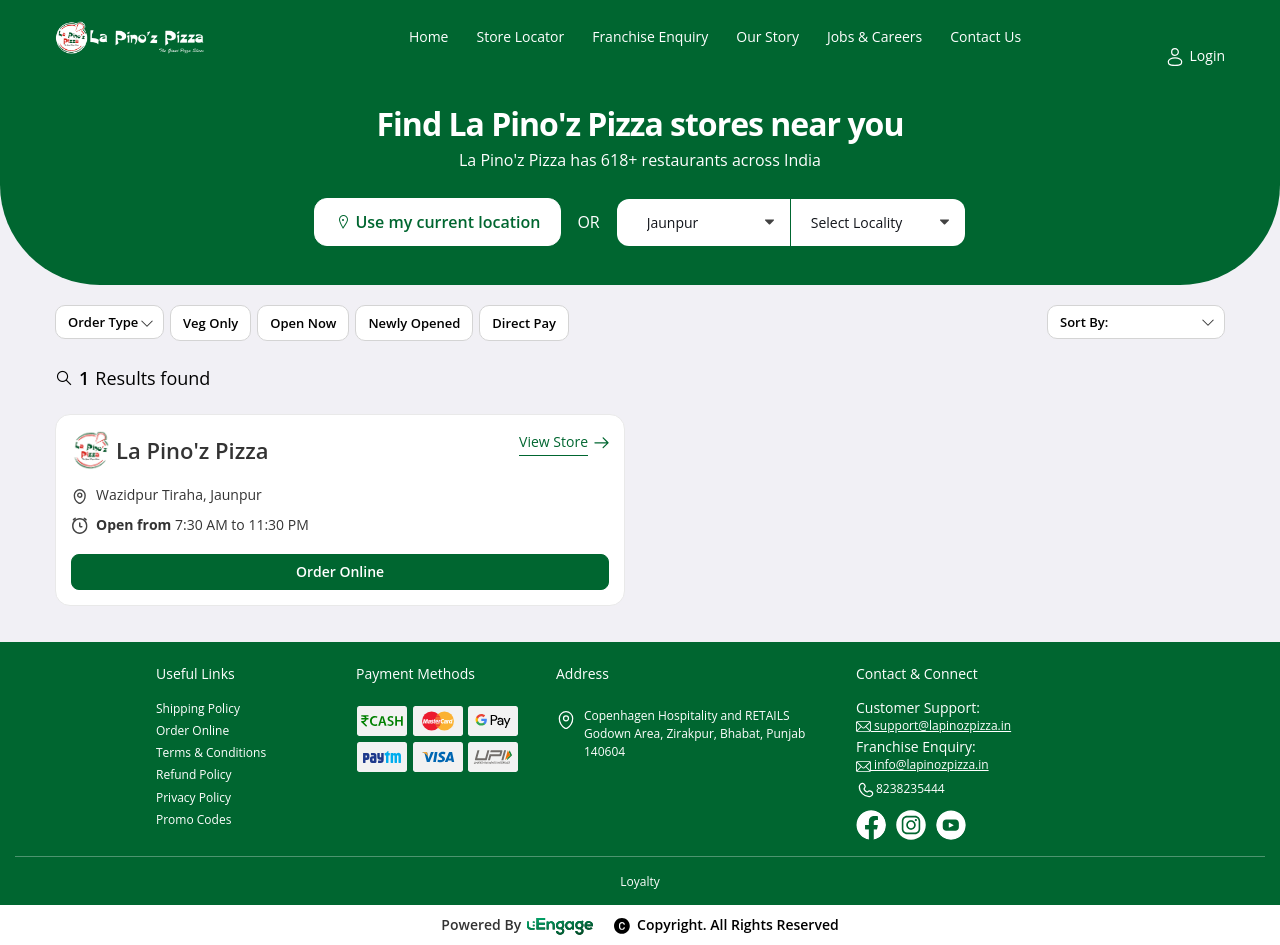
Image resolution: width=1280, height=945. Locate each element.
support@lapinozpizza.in (933, 725)
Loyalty (639, 881)
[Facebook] (871, 825)
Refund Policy (194, 774)
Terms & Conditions (211, 752)
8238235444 (900, 790)
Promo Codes (193, 819)
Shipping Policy (198, 708)
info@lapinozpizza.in (922, 764)
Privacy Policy (193, 797)
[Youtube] (951, 825)
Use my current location (437, 222)
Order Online (192, 730)
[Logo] (130, 37)
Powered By (517, 924)
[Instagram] (911, 825)
